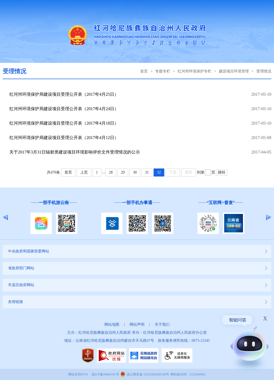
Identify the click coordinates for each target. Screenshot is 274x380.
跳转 (221, 172)
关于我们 (162, 325)
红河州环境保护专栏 (194, 71)
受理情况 (263, 71)
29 (123, 172)
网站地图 (111, 325)
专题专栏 (162, 71)
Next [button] (268, 217)
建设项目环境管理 (234, 71)
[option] (54, 217)
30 (135, 172)
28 (111, 172)
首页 (144, 71)
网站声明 (137, 325)
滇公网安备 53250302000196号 (148, 374)
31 (147, 172)
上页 (84, 172)
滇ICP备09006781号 (105, 374)
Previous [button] (5, 217)
